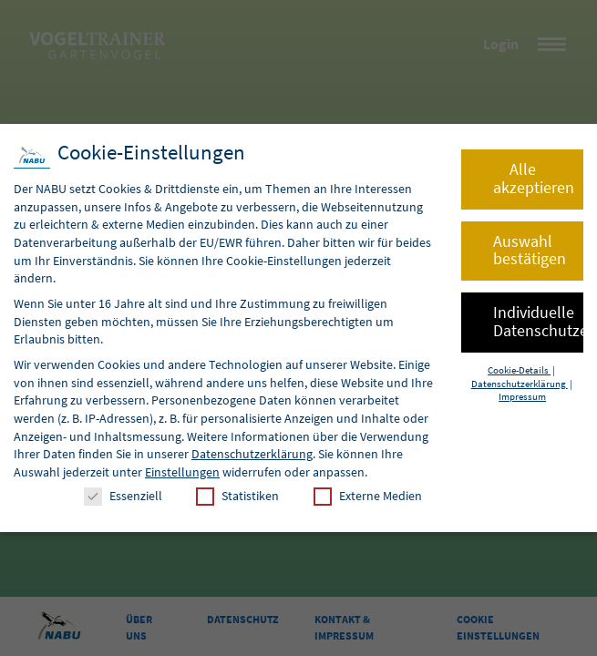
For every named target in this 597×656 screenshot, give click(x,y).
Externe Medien (368, 496)
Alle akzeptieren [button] (533, 178)
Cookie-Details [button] (519, 370)
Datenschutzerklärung (252, 454)
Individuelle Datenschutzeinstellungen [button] (538, 321)
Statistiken (237, 496)
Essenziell (123, 496)
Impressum (522, 397)
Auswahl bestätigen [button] (529, 250)
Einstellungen (182, 472)
